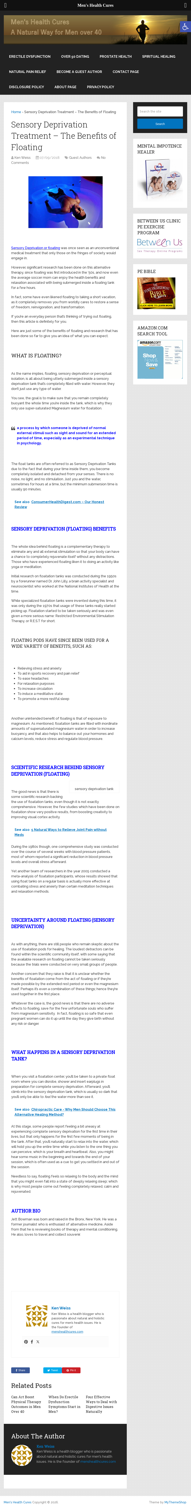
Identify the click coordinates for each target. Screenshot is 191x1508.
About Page (65, 87)
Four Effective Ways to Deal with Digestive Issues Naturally (101, 1404)
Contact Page (126, 72)
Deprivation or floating (42, 248)
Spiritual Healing (158, 57)
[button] (185, 26)
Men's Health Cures (17, 1502)
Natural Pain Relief (27, 72)
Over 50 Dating (75, 57)
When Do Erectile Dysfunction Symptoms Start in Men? (64, 1404)
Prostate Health (116, 57)
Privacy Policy (100, 87)
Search (160, 124)
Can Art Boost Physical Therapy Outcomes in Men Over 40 (26, 1404)
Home (16, 112)
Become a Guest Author (79, 72)
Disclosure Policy (26, 87)
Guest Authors (80, 158)
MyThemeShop (175, 1502)
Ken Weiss (22, 158)
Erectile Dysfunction (29, 57)
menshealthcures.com (67, 1331)
